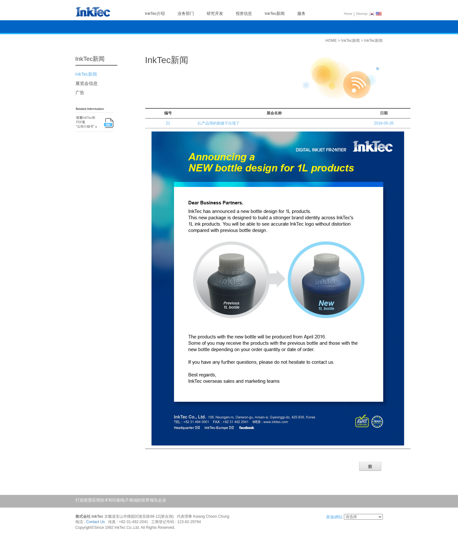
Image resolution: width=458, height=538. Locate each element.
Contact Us (95, 522)
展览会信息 (86, 83)
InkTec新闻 (86, 74)
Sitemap (362, 14)
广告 (79, 92)
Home (348, 14)
